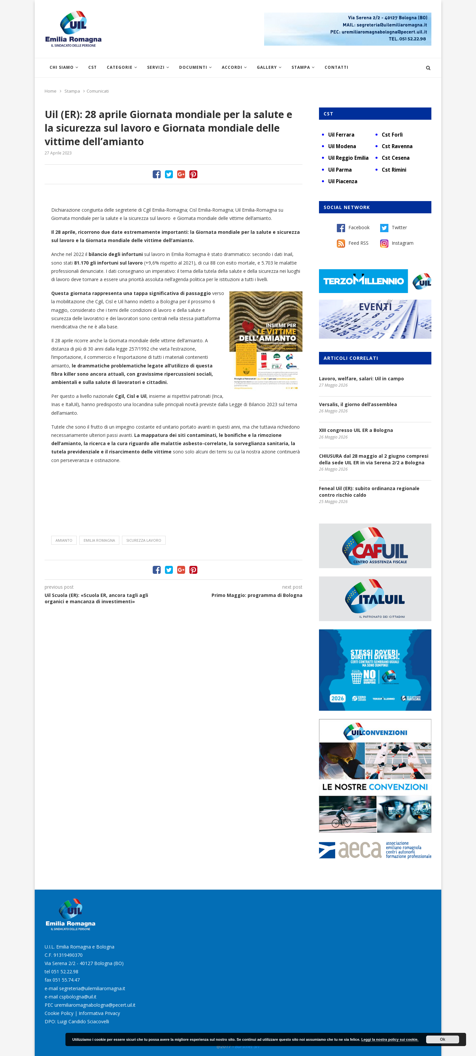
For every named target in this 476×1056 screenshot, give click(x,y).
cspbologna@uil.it (78, 996)
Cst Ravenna (397, 146)
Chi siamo (62, 67)
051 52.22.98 (64, 971)
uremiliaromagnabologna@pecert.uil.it (95, 1005)
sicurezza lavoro (143, 540)
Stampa (301, 67)
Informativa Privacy (99, 1013)
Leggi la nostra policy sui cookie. (389, 1039)
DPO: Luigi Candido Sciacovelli (77, 1021)
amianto (64, 540)
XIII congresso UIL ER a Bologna (356, 430)
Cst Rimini (394, 169)
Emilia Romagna (99, 540)
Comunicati (98, 91)
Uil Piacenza (342, 181)
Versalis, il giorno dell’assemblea (358, 404)
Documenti (193, 67)
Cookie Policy (59, 1013)
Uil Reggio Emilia (348, 157)
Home (51, 91)
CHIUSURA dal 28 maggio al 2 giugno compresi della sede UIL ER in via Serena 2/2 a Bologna (373, 459)
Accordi (232, 67)
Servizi (156, 67)
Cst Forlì (392, 134)
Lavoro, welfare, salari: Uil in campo (361, 378)
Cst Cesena (396, 157)
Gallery (267, 67)
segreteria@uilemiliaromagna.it (92, 988)
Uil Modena (342, 146)
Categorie (120, 67)
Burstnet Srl (247, 1046)
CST (92, 67)
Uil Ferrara (341, 134)
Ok (442, 1039)
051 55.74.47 (66, 980)
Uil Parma (340, 169)
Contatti (336, 67)
